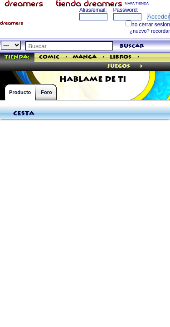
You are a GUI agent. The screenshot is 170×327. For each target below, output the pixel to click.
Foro (46, 92)
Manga (85, 56)
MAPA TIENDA (137, 3)
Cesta (23, 113)
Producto (20, 92)
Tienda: (17, 56)
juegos (118, 66)
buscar (132, 46)
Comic (49, 56)
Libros (120, 56)
